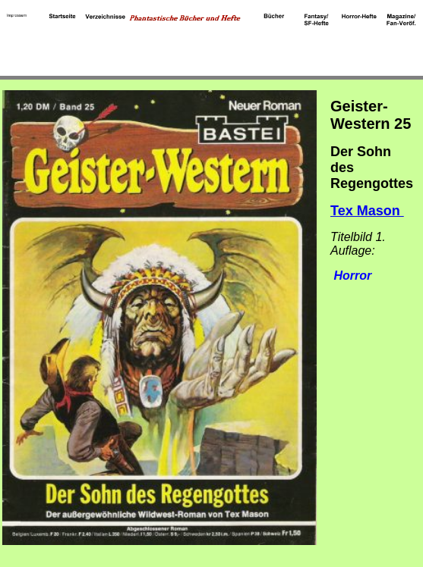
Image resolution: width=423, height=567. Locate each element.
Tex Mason (367, 210)
